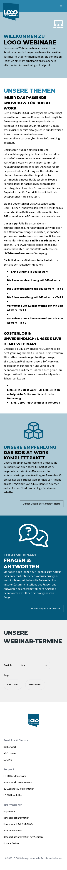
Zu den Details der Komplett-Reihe (41, 504)
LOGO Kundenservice (15, 776)
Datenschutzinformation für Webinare (24, 837)
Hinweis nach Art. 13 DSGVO (18, 824)
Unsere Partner (12, 843)
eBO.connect (11, 753)
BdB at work (10, 747)
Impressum (10, 811)
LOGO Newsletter (13, 795)
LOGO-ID (8, 760)
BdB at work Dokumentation (18, 782)
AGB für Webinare (13, 830)
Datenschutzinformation (16, 818)
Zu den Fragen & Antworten (45, 608)
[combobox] (34, 665)
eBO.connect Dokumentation (19, 789)
